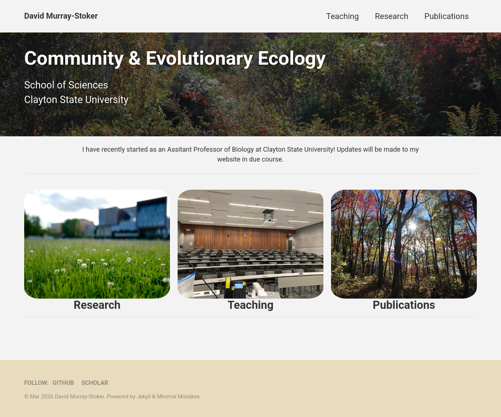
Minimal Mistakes (179, 396)
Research (391, 16)
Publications (446, 16)
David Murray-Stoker (61, 16)
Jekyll (144, 396)
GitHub (64, 382)
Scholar (96, 382)
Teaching (342, 16)
